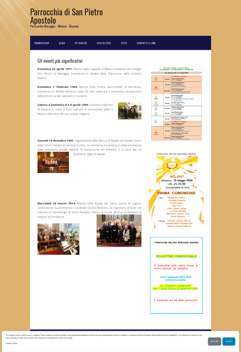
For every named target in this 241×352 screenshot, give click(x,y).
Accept (229, 341)
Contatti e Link (146, 43)
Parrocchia (42, 43)
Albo (62, 43)
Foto (124, 43)
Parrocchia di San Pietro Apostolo (66, 15)
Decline (214, 341)
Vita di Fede (104, 43)
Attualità (81, 43)
